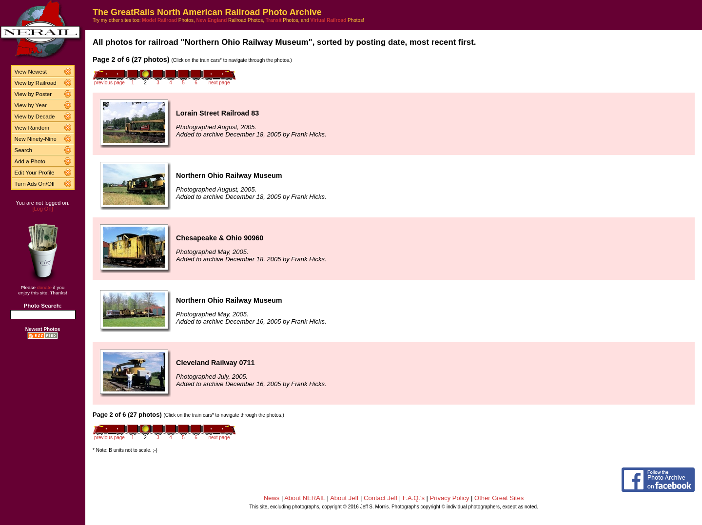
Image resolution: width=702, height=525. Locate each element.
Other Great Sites (499, 498)
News (272, 498)
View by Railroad (36, 83)
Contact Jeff (380, 498)
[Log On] (42, 209)
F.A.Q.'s (414, 498)
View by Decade (35, 116)
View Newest (31, 72)
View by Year (31, 105)
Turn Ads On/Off (35, 184)
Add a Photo (30, 161)
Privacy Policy (449, 498)
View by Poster (33, 94)
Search (24, 150)
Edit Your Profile (35, 172)
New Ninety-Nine (36, 139)
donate (44, 287)
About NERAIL (304, 498)
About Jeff (344, 498)
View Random (32, 128)
